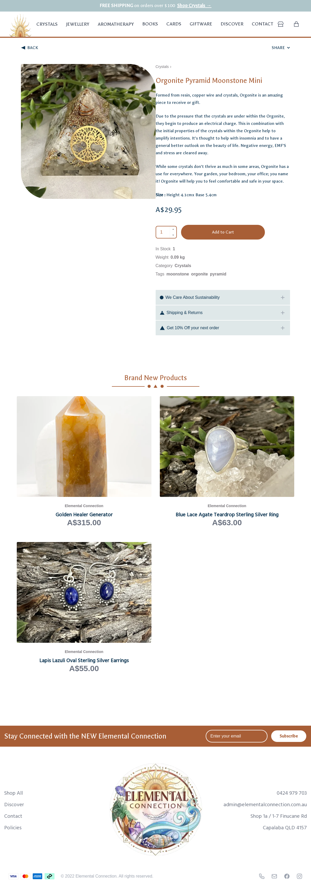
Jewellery (77, 27)
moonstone (177, 274)
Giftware (201, 24)
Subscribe (289, 736)
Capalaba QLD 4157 (285, 827)
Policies (12, 827)
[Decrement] (173, 235)
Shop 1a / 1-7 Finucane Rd (278, 816)
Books (150, 24)
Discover (232, 24)
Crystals (47, 27)
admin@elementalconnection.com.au (265, 804)
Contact (262, 24)
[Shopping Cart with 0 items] (296, 24)
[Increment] (173, 229)
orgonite (199, 274)
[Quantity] (163, 232)
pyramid (218, 274)
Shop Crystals (194, 5)
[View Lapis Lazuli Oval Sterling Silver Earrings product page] (84, 607)
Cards (173, 24)
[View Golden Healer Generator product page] (84, 462)
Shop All (13, 793)
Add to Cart (223, 232)
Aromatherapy (116, 27)
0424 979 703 (292, 793)
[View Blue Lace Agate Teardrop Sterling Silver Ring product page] (227, 462)
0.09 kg (178, 257)
